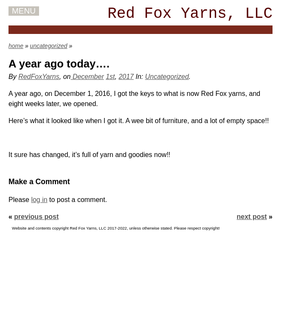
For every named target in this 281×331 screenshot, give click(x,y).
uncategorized (48, 45)
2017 (126, 76)
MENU (24, 10)
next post (252, 216)
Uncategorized (167, 76)
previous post (36, 216)
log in (39, 199)
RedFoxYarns (38, 76)
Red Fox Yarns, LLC (190, 13)
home (15, 45)
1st (110, 76)
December (87, 76)
